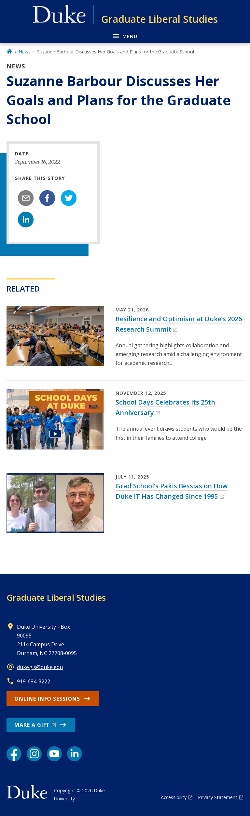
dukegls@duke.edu (40, 667)
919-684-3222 (33, 681)
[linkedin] (26, 219)
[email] (26, 198)
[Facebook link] (14, 753)
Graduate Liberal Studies (56, 597)
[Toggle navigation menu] (125, 36)
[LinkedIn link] (74, 753)
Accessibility (174, 797)
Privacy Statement (217, 797)
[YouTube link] (54, 753)
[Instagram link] (34, 753)
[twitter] (69, 198)
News (25, 52)
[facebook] (47, 198)
